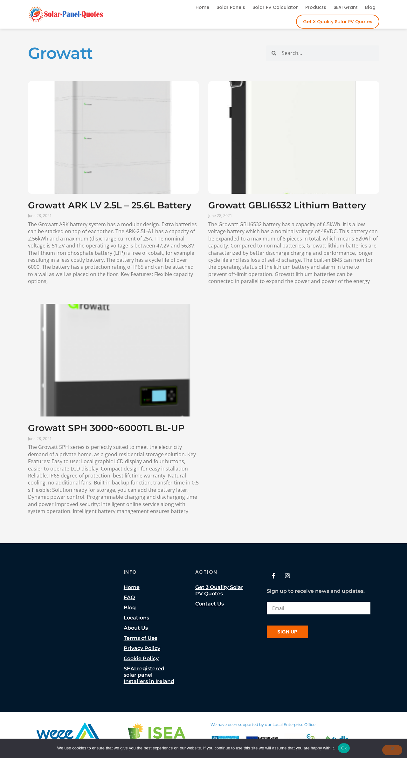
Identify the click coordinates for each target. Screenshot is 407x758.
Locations (136, 618)
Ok (344, 748)
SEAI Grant (346, 7)
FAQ (129, 597)
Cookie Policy (141, 658)
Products (315, 7)
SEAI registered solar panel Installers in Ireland (149, 675)
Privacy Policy (142, 648)
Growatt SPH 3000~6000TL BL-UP (106, 428)
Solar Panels (231, 7)
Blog (370, 7)
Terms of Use (140, 638)
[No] (392, 750)
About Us (136, 628)
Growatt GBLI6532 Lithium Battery (287, 205)
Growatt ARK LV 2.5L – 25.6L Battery (109, 205)
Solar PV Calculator (275, 7)
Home (202, 7)
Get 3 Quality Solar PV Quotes (337, 21)
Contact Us (209, 604)
